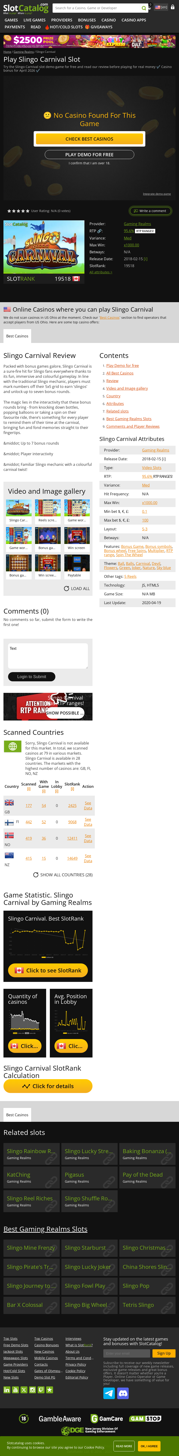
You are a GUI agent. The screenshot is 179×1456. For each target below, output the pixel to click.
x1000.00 (131, 245)
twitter (24, 1387)
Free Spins (137, 550)
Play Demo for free (89, 154)
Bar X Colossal (25, 1304)
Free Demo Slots (15, 1345)
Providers (61, 20)
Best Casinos (109, 317)
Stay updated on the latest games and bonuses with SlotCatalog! (135, 1341)
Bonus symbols (158, 546)
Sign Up (164, 1353)
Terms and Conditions (83, 1358)
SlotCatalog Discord (123, 1391)
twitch (41, 1387)
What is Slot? (79, 1345)
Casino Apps (134, 20)
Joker (136, 567)
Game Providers (15, 1364)
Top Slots (10, 1338)
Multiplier (156, 550)
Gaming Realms (137, 223)
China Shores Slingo (148, 1266)
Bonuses (87, 20)
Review (112, 380)
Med (127, 238)
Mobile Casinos (46, 1358)
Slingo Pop (136, 1285)
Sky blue (164, 567)
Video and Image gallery (127, 388)
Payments (15, 27)
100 (145, 520)
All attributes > (101, 272)
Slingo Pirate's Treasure (33, 1266)
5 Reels (130, 576)
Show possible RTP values (65, 713)
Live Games (34, 20)
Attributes (115, 403)
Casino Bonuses (46, 1345)
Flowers (110, 567)
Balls (130, 563)
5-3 (144, 529)
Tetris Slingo (138, 1304)
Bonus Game (132, 546)
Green (124, 567)
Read (36, 27)
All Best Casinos (120, 373)
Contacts (41, 1364)
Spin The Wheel (129, 554)
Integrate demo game (157, 194)
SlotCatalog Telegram (109, 1391)
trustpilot (49, 1387)
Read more (124, 1446)
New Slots (11, 1377)
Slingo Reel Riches (30, 1198)
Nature (149, 567)
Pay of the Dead (143, 1174)
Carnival (143, 563)
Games (11, 20)
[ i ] (145, 258)
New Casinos (44, 1351)
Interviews (73, 1338)
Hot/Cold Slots (66, 27)
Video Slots (151, 467)
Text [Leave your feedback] (48, 656)
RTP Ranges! (145, 231)
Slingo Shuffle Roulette (91, 1198)
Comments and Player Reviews (133, 426)
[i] (28, 788)
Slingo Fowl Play (85, 1285)
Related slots (117, 411)
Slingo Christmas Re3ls (149, 1247)
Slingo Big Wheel (86, 1304)
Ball (121, 563)
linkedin (6, 1387)
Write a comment (153, 211)
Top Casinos (43, 1338)
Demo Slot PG (44, 1377)
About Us (73, 1351)
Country (113, 396)
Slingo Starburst (85, 1247)
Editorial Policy (77, 1377)
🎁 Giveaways (98, 27)
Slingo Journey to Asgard (33, 1285)
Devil (156, 563)
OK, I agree (149, 1446)
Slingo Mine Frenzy (31, 1247)
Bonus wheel (115, 550)
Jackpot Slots (13, 1351)
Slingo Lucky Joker (88, 1266)
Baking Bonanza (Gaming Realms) (149, 1151)
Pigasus (74, 1174)
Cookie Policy (75, 1371)
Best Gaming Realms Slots (129, 418)
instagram (32, 1387)
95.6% (129, 230)
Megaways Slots (15, 1358)
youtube (15, 1387)
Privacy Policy (76, 1364)
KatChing (18, 1174)
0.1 (144, 511)
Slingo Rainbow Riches (33, 1151)
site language (157, 6)
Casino (108, 20)
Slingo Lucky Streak (89, 1151)
